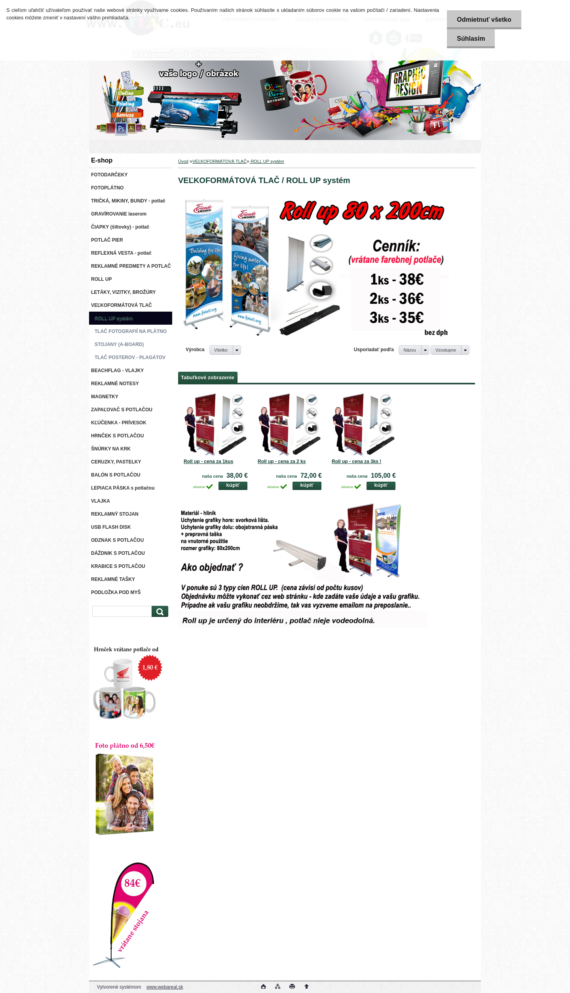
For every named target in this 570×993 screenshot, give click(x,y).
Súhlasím (471, 38)
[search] (159, 611)
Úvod (183, 161)
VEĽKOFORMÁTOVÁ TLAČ (219, 161)
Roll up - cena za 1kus (208, 461)
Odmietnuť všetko (484, 19)
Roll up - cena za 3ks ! (356, 461)
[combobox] (414, 350)
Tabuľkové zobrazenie (207, 377)
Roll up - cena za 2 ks (282, 461)
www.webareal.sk (164, 987)
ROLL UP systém (266, 161)
